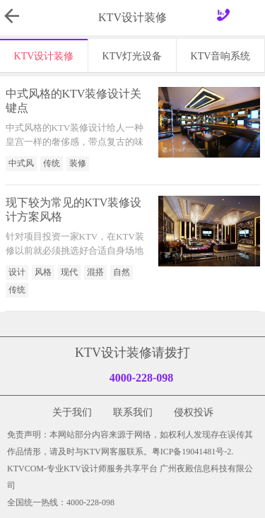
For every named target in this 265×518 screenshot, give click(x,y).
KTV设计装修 (44, 56)
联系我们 (133, 412)
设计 (16, 272)
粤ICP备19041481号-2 (192, 452)
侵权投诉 (193, 412)
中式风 (21, 163)
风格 (43, 272)
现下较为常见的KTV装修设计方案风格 (74, 209)
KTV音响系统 (221, 56)
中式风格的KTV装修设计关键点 (74, 101)
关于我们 (72, 412)
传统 (51, 163)
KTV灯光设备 (132, 56)
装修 (77, 163)
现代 (69, 272)
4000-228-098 (142, 378)
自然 (121, 272)
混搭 (95, 272)
